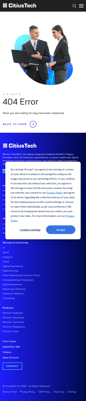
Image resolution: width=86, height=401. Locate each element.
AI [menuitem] (4, 247)
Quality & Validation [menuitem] (13, 293)
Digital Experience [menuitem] (12, 284)
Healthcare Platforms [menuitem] (14, 289)
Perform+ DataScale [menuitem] (13, 317)
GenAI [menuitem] (6, 252)
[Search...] (74, 12)
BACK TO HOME (19, 123)
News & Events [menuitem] (11, 357)
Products (8, 307)
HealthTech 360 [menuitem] (11, 346)
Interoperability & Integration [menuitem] (18, 279)
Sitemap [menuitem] (72, 391)
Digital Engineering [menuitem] (13, 266)
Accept (60, 229)
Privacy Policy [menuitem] (27, 391)
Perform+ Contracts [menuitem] (13, 322)
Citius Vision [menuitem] (9, 341)
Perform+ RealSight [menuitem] (13, 312)
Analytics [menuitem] (8, 256)
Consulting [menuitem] (8, 298)
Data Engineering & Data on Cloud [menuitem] (21, 275)
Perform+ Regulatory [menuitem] (14, 326)
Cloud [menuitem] (6, 261)
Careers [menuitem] (7, 352)
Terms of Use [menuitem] (10, 391)
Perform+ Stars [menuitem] (11, 331)
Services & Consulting (15, 242)
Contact (12, 366)
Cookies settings (30, 229)
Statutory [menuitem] (59, 391)
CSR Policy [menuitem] (44, 391)
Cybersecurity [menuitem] (10, 270)
